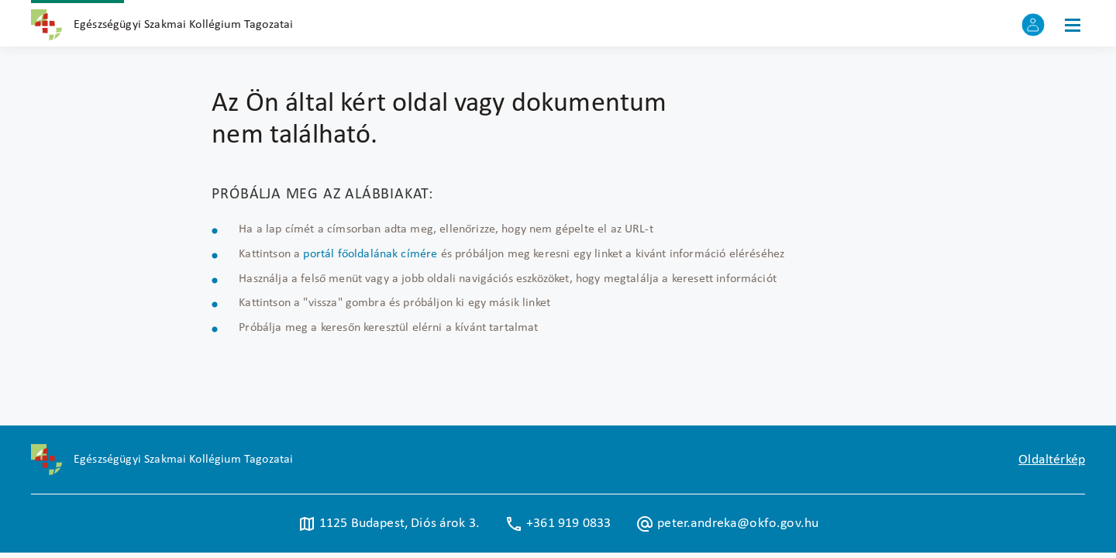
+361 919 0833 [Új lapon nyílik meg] (558, 524)
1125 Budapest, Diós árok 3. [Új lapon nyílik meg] (389, 524)
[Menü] (1072, 24)
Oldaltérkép (1051, 460)
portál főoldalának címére (370, 254)
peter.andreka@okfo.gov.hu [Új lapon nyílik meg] (727, 524)
